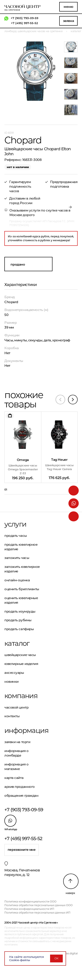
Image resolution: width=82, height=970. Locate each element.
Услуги (15, 524)
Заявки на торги (17, 742)
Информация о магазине (16, 766)
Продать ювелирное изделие (20, 546)
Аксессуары (14, 673)
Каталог (17, 643)
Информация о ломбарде (16, 753)
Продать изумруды (19, 611)
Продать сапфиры (19, 629)
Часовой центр (16, 707)
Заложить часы (16, 558)
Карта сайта (13, 778)
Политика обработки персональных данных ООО (38, 905)
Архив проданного (19, 787)
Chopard (11, 302)
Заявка (68, 21)
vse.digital (71, 953)
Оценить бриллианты (21, 589)
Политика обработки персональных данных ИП (37, 912)
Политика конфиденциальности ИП (29, 908)
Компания (20, 695)
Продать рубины (17, 620)
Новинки (11, 681)
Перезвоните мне (22, 850)
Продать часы (15, 536)
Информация (22, 730)
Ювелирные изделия (21, 664)
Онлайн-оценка (17, 580)
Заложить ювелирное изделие (22, 569)
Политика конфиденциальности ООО (30, 901)
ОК (56, 958)
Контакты (11, 716)
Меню (68, 7)
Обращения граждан (21, 795)
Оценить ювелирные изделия (21, 600)
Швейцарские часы (20, 655)
